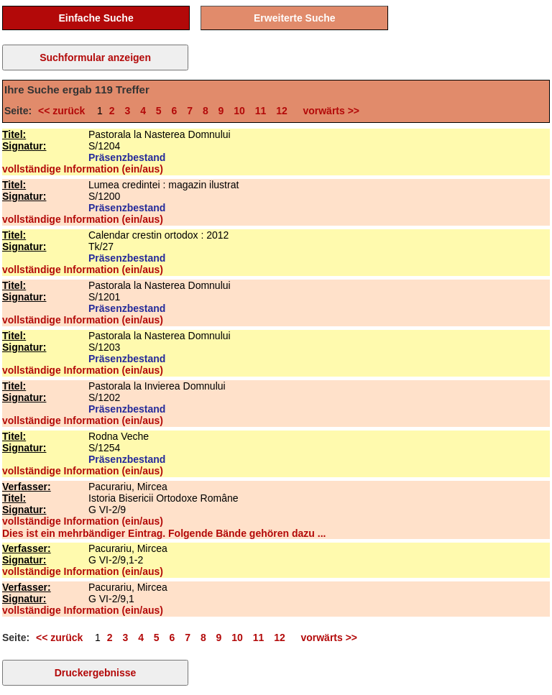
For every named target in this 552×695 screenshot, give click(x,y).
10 (239, 110)
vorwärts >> (328, 110)
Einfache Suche (95, 18)
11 (261, 110)
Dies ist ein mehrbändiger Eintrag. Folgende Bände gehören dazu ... (164, 533)
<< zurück (64, 110)
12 (282, 110)
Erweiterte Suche (295, 18)
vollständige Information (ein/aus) (82, 169)
